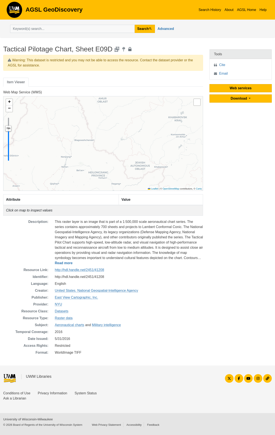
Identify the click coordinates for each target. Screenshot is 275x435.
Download (239, 98)
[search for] (72, 29)
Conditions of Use (16, 393)
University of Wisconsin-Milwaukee (28, 419)
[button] (9, 102)
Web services (241, 88)
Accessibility (134, 424)
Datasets (61, 311)
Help (263, 10)
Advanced (165, 29)
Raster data (64, 318)
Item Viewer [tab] (16, 82)
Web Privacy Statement (106, 424)
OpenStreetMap (171, 188)
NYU (58, 304)
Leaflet (153, 188)
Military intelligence (106, 325)
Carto (199, 188)
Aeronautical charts (69, 325)
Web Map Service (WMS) (22, 92)
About (229, 10)
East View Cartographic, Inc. (76, 297)
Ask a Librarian (14, 398)
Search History (210, 10)
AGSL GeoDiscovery (14, 11)
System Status (86, 393)
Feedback (153, 424)
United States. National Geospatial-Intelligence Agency (96, 290)
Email (223, 73)
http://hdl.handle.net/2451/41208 (79, 270)
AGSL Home (246, 10)
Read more (64, 263)
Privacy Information (52, 393)
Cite (222, 65)
